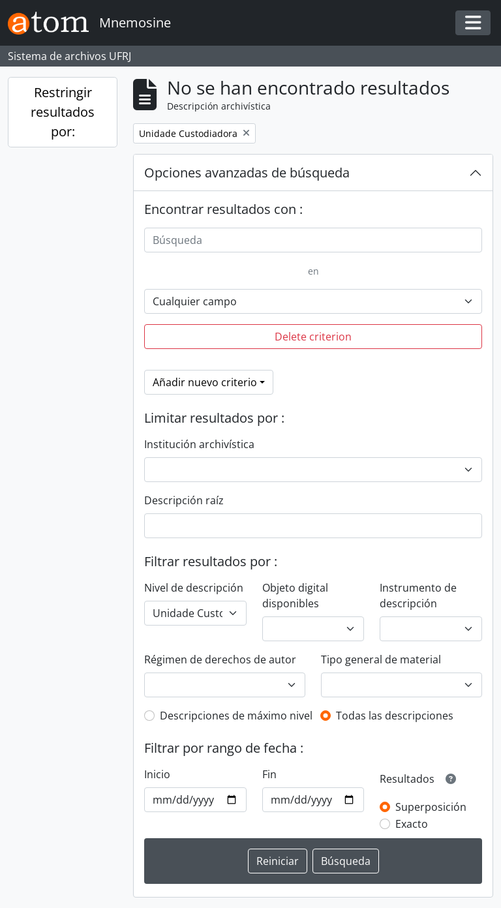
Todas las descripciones (394, 715)
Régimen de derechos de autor (220, 659)
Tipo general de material (381, 659)
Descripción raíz (184, 500)
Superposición (430, 807)
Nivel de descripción (193, 588)
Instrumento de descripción (418, 596)
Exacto (411, 824)
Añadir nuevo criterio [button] (205, 382)
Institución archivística (199, 444)
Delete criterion (313, 336)
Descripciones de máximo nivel (236, 715)
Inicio (157, 774)
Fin (269, 774)
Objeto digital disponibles (295, 596)
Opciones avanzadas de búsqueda (247, 172)
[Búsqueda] (313, 240)
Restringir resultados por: (63, 111)
